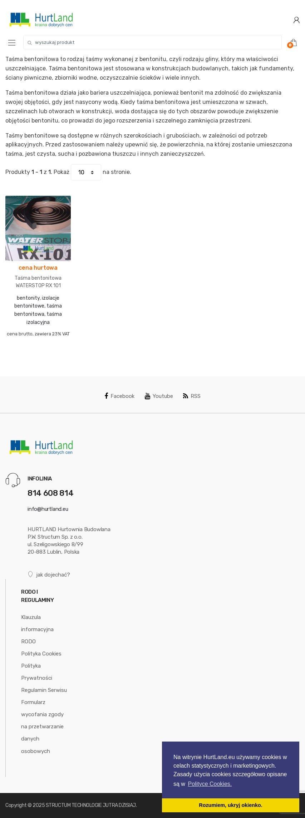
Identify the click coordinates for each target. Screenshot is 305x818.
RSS (192, 396)
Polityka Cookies (41, 653)
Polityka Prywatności (36, 672)
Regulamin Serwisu (44, 690)
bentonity (28, 298)
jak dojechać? (49, 574)
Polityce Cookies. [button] (210, 784)
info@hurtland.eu (48, 509)
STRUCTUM (58, 805)
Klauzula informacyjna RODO (37, 629)
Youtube (159, 396)
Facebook (119, 396)
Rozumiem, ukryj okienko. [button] (230, 805)
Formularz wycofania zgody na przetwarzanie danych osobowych (42, 726)
